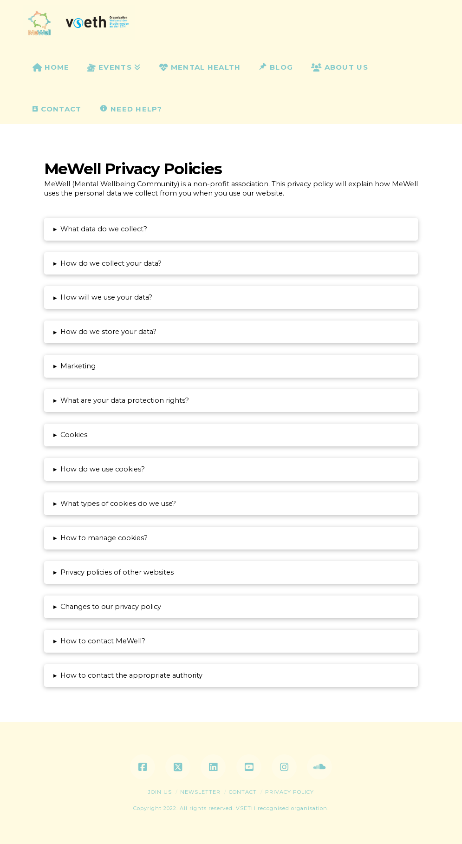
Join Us (160, 792)
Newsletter (200, 792)
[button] (231, 229)
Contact (243, 792)
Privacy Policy (289, 792)
